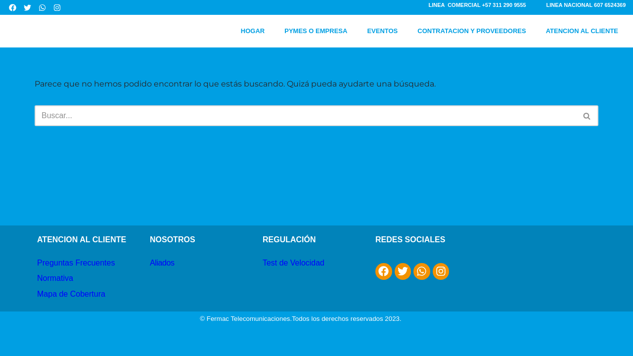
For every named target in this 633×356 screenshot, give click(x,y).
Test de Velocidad (293, 278)
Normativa (55, 294)
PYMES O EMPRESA (315, 31)
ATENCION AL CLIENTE (582, 31)
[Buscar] (305, 115)
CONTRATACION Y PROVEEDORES (471, 31)
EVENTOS (382, 31)
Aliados (162, 278)
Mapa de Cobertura (71, 310)
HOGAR (253, 31)
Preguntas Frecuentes (76, 278)
